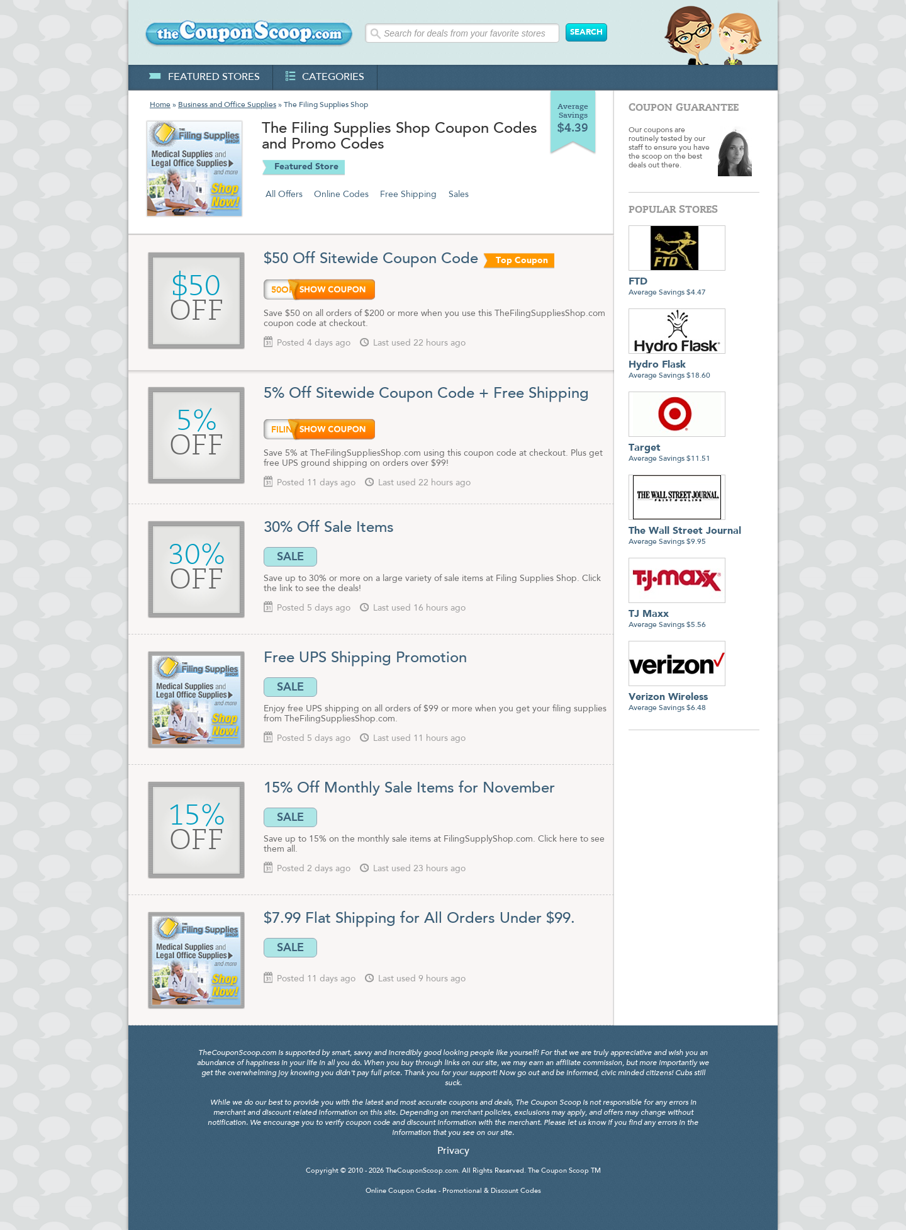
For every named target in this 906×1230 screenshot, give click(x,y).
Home (160, 105)
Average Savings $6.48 (677, 698)
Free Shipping (408, 194)
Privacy (453, 1151)
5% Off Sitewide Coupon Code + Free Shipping (426, 394)
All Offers (284, 194)
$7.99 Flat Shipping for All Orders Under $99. (419, 919)
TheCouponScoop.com (422, 1171)
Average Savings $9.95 (685, 531)
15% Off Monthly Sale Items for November (409, 788)
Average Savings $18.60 (677, 365)
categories (325, 77)
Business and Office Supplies (227, 105)
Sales (459, 194)
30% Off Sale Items (329, 528)
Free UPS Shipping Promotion (365, 658)
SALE (290, 556)
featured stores (204, 77)
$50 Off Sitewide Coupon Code (371, 259)
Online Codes (341, 194)
